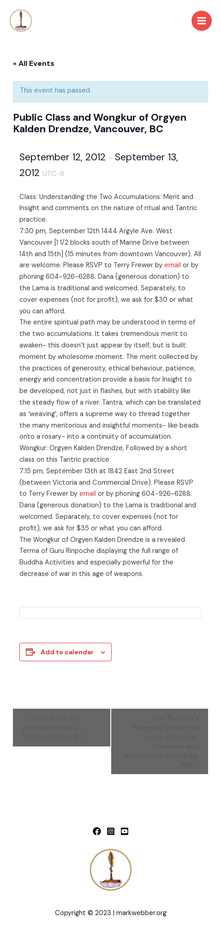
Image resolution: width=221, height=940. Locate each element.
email (172, 265)
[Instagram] (111, 831)
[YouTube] (124, 831)
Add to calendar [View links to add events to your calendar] (67, 652)
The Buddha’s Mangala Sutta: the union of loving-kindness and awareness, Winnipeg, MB (161, 741)
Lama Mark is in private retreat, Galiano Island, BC (53, 727)
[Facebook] (97, 831)
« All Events (33, 63)
